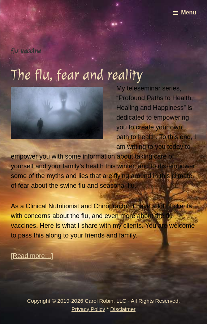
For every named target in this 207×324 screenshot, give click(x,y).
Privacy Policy (88, 309)
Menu (188, 12)
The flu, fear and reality (76, 74)
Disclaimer (122, 309)
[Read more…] (32, 256)
